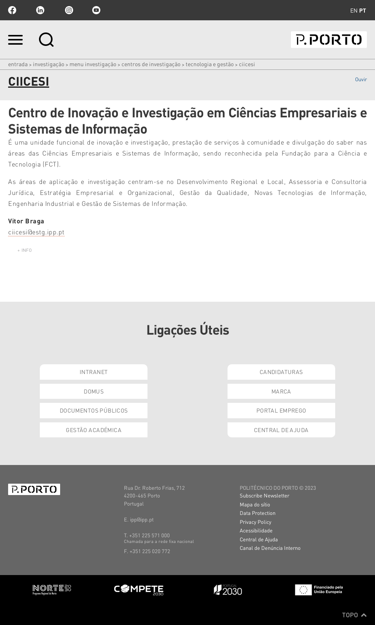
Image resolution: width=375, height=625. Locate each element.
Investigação (48, 63)
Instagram (68, 10)
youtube (96, 10)
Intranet (94, 371)
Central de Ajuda (281, 429)
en (354, 10)
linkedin (40, 10)
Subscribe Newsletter (264, 495)
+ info (24, 250)
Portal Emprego (281, 410)
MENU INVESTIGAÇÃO (92, 63)
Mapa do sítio (255, 504)
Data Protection (257, 512)
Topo (354, 615)
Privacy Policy (255, 521)
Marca (281, 391)
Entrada (18, 63)
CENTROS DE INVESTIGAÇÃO (150, 63)
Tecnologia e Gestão (210, 63)
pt (362, 10)
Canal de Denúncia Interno (270, 547)
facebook (12, 10)
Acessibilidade (256, 530)
